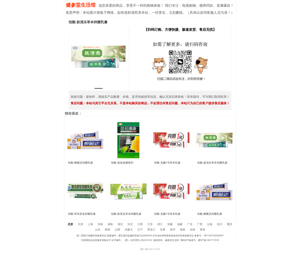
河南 (100, 224)
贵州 (172, 229)
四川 (219, 224)
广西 (199, 224)
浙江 (160, 224)
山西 (117, 229)
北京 (70, 224)
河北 (130, 224)
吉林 (192, 229)
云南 (209, 224)
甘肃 (162, 229)
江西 (140, 224)
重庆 (229, 224)
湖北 (120, 224)
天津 (80, 224)
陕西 (107, 229)
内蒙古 (129, 229)
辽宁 (140, 229)
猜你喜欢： (73, 113)
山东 (97, 229)
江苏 (150, 224)
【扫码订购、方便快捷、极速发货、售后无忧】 (180, 30)
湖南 (110, 224)
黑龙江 (151, 229)
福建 (180, 224)
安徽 (170, 224)
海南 (182, 229)
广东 (189, 224)
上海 (90, 224)
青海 (202, 229)
